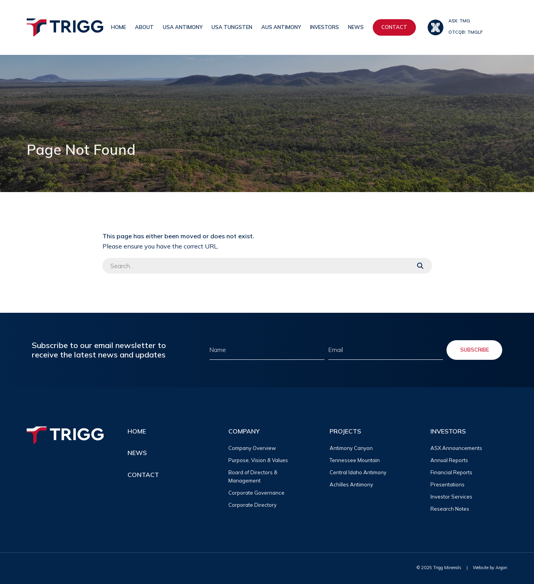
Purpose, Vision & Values (258, 460)
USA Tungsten (231, 27)
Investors (324, 27)
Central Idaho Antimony (358, 472)
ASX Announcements (456, 448)
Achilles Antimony (351, 484)
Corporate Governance (256, 493)
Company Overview (252, 448)
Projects (345, 431)
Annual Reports (449, 460)
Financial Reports (451, 472)
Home (118, 27)
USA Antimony (182, 27)
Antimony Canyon (351, 448)
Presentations (447, 484)
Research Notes (449, 509)
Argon (501, 567)
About (144, 27)
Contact (394, 27)
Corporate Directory (252, 505)
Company (244, 431)
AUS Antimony (281, 27)
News (356, 27)
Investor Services (451, 496)
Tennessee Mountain (355, 460)
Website (480, 567)
